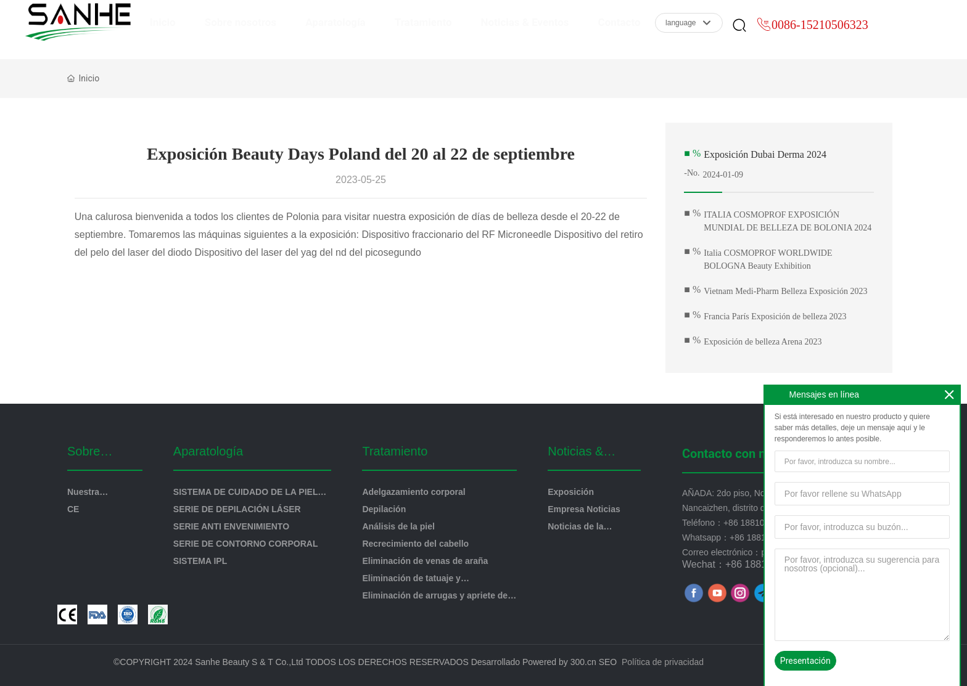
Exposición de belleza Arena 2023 (762, 341)
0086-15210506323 (820, 32)
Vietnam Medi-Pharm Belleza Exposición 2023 (785, 291)
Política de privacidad (663, 662)
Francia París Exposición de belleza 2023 (775, 316)
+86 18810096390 (758, 523)
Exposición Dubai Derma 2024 (765, 154)
